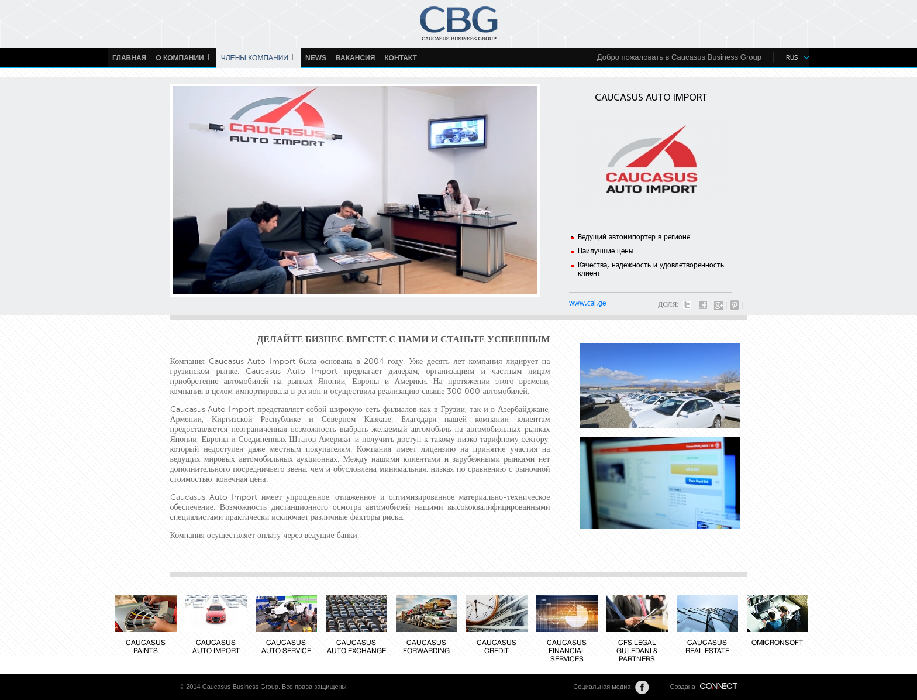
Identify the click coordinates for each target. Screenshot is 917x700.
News (315, 58)
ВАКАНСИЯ (355, 58)
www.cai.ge (587, 302)
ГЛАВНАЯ (129, 58)
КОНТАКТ (400, 58)
